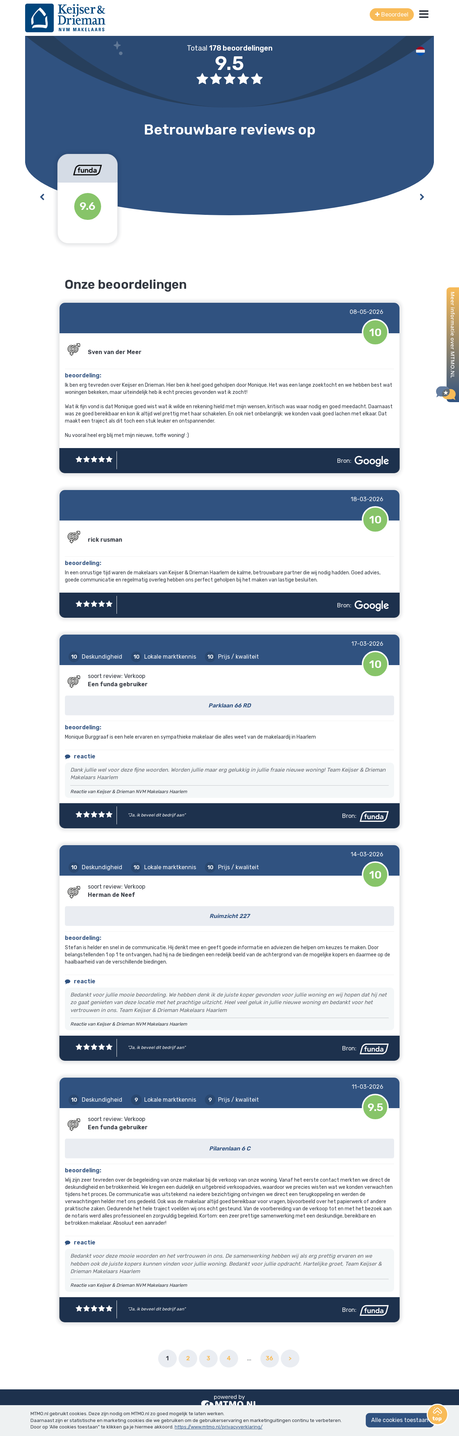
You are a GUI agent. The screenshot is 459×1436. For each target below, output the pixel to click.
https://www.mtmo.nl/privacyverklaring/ (218, 1427)
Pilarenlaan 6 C (229, 1148)
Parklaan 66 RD (229, 705)
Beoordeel (391, 14)
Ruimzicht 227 (229, 916)
